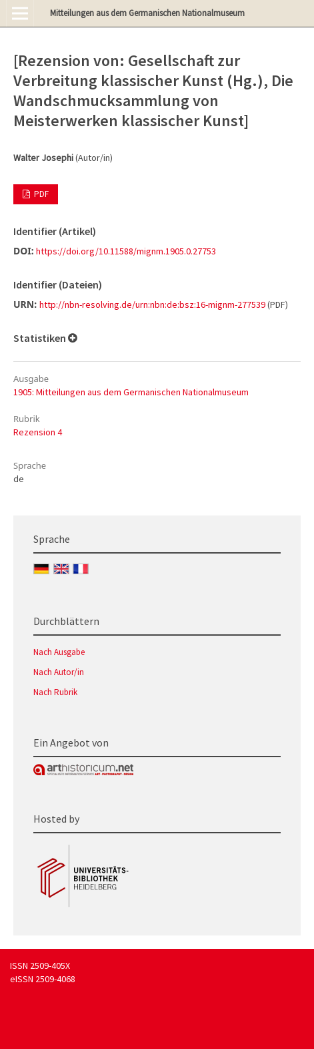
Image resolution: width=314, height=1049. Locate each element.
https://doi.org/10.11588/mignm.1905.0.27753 (126, 251)
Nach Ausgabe (59, 652)
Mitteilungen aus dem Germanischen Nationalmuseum (147, 13)
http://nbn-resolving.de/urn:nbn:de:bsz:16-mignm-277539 (152, 304)
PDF (40, 194)
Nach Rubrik (55, 692)
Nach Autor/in (58, 672)
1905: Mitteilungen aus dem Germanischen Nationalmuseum (131, 392)
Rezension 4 (37, 432)
